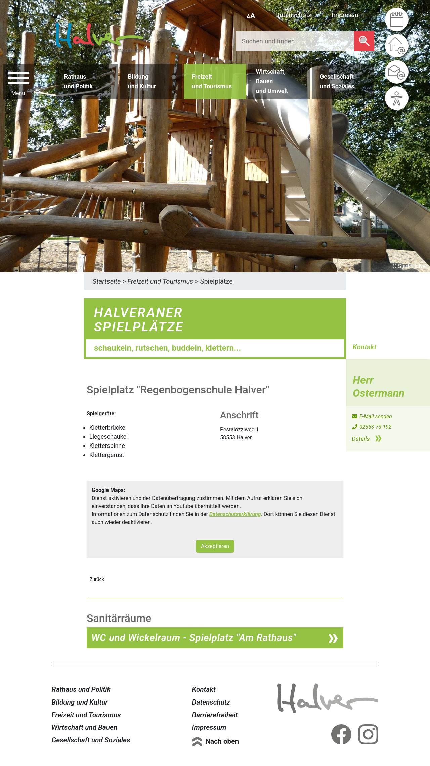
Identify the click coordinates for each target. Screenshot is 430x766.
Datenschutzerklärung (235, 514)
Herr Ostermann (378, 386)
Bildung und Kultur (80, 702)
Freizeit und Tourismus (86, 715)
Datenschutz (293, 15)
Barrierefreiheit (215, 715)
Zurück (97, 579)
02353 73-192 (371, 427)
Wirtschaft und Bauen (85, 727)
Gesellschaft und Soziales (91, 740)
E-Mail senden (371, 416)
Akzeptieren (215, 546)
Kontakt (203, 689)
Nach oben (222, 741)
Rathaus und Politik (81, 689)
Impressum (348, 15)
